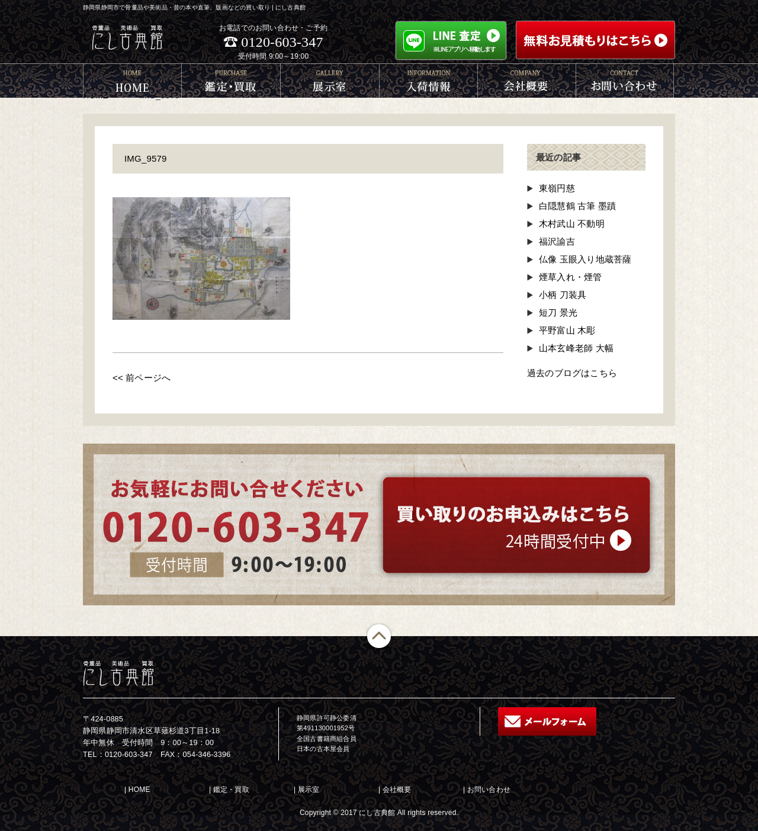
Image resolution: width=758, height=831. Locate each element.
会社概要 (397, 789)
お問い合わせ (488, 789)
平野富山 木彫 (567, 330)
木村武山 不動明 (572, 224)
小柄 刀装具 (562, 295)
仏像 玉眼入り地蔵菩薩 (585, 259)
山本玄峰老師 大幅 (576, 348)
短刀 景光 (558, 312)
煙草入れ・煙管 (570, 277)
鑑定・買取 (231, 789)
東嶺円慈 (557, 188)
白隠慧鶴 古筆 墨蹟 (577, 206)
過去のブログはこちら (572, 373)
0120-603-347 (282, 42)
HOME (139, 789)
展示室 (309, 789)
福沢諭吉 (557, 241)
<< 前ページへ (142, 378)
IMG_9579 (145, 158)
